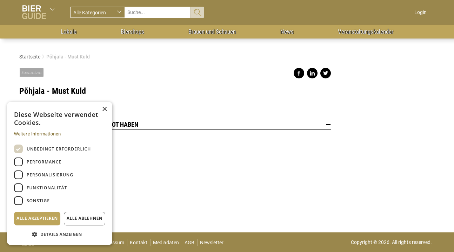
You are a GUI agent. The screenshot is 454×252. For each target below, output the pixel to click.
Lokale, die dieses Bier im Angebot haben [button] (175, 124)
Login (420, 12)
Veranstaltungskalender (365, 31)
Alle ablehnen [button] (84, 218)
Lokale (68, 31)
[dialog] (59, 173)
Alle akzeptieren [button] (37, 218)
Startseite (29, 56)
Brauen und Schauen (212, 31)
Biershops (132, 31)
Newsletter (211, 242)
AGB (189, 242)
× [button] (104, 109)
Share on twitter (325, 73)
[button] (59, 234)
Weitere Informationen (37, 134)
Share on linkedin (312, 73)
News (287, 31)
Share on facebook (299, 73)
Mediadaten (166, 242)
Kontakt (138, 242)
